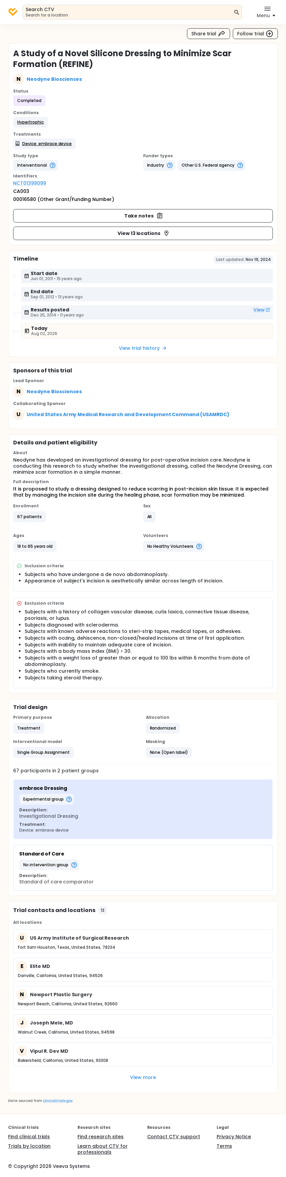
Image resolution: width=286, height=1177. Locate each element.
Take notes (143, 215)
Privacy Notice (234, 1137)
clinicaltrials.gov (57, 1100)
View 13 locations (144, 233)
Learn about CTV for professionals (102, 1149)
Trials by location (29, 1146)
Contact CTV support (173, 1137)
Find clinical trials (29, 1137)
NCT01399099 (29, 183)
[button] (30, 122)
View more (143, 1077)
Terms (224, 1146)
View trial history (143, 348)
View (261, 310)
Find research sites (100, 1137)
